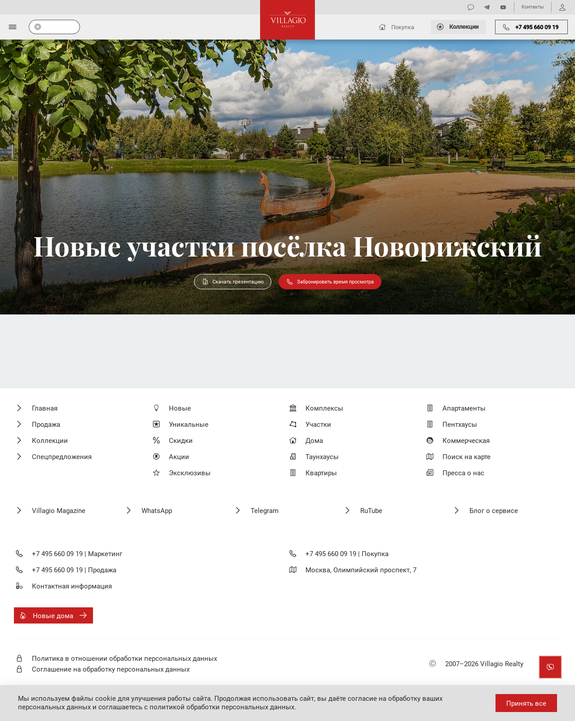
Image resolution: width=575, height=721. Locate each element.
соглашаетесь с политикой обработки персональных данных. (197, 707)
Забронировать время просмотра (330, 281)
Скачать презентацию (233, 281)
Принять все (526, 703)
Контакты (533, 7)
